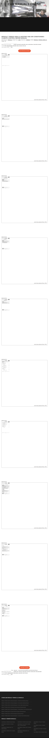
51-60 (25, 670)
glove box (20, 45)
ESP (5, 45)
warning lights (23, 44)
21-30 (19, 670)
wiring (27, 44)
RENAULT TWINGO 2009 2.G (40, 39)
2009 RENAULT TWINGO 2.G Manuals (14, 697)
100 (35, 670)
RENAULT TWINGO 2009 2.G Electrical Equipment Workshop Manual (12, 713)
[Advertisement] (24, 24)
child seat (20, 671)
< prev (15, 670)
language (39, 44)
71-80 (29, 670)
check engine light (38, 671)
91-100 (33, 670)
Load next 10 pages (24, 667)
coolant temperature (9, 45)
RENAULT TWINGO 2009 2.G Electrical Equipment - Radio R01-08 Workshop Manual (15, 700)
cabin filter (14, 45)
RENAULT (10, 39)
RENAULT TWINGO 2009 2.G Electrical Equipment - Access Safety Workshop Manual (15, 705)
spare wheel (19, 44)
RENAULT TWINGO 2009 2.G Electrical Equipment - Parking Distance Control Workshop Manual (17, 709)
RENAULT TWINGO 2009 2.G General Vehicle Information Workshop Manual (14, 711)
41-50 (23, 670)
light (23, 45)
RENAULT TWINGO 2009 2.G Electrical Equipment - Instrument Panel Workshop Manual (15, 715)
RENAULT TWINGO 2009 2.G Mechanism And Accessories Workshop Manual (14, 707)
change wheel (24, 671)
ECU (18, 671)
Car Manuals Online (24, 4)
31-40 (21, 670)
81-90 (31, 670)
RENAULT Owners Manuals (9, 718)
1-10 (16, 670)
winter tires (28, 671)
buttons (18, 45)
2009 (19, 39)
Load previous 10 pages (24, 50)
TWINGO (28, 39)
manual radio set (30, 44)
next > (37, 670)
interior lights (36, 44)
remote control (33, 671)
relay (25, 45)
